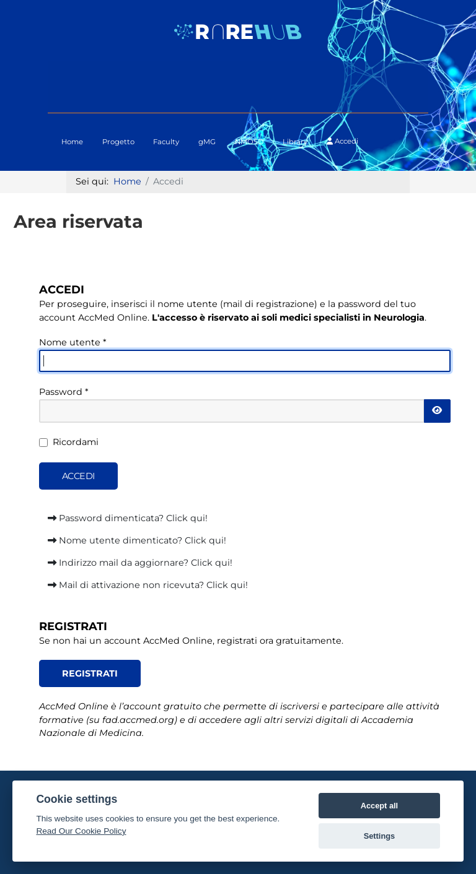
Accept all (379, 805)
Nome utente (73, 342)
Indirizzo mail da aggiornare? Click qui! (140, 562)
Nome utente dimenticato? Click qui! (137, 540)
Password (64, 391)
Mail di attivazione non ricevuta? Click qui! (148, 585)
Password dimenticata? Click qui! (128, 518)
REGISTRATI (90, 673)
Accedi (342, 141)
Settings (379, 836)
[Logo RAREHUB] (237, 31)
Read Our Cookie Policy (81, 831)
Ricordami (76, 442)
